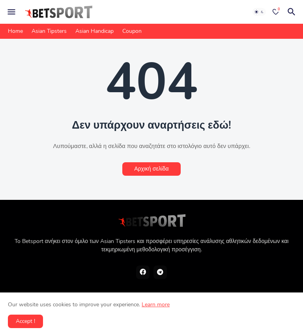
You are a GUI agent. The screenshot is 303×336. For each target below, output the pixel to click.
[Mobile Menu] (11, 12)
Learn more (156, 304)
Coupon (132, 31)
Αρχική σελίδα (151, 169)
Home (15, 31)
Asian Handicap (94, 31)
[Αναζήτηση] (292, 12)
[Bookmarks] (275, 12)
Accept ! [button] (25, 321)
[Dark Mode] (259, 12)
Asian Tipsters (49, 31)
